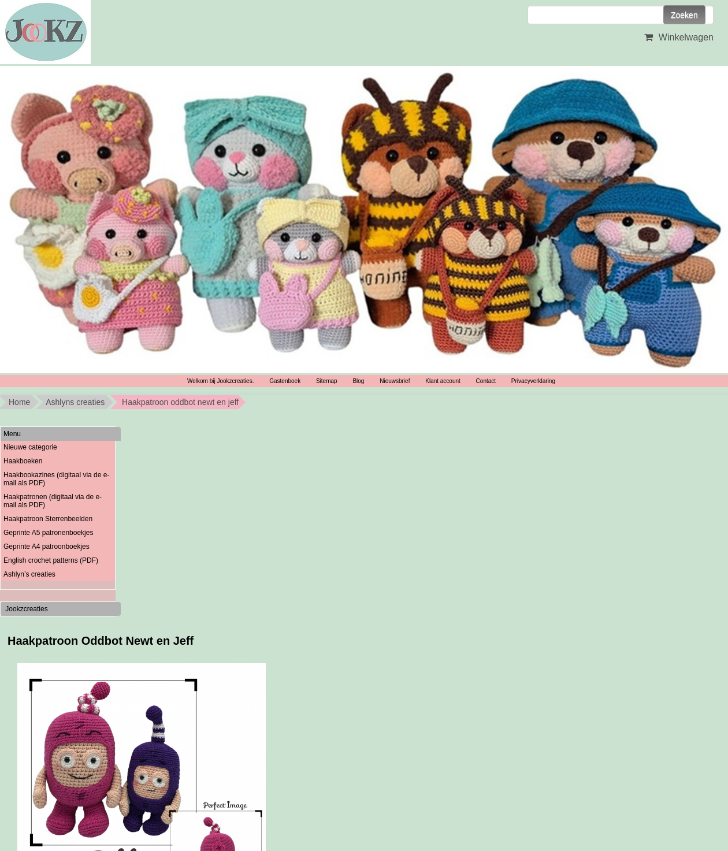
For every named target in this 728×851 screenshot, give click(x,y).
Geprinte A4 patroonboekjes (46, 546)
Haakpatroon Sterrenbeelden (47, 519)
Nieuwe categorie (30, 447)
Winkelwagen (677, 37)
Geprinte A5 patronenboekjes (48, 533)
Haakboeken (22, 461)
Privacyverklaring (533, 381)
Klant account (442, 381)
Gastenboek (284, 381)
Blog (358, 381)
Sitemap (326, 381)
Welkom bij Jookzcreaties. (220, 381)
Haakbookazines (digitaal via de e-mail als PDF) (56, 479)
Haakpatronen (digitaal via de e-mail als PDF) (52, 501)
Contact (486, 381)
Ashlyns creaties (75, 402)
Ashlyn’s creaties (29, 574)
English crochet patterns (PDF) (50, 560)
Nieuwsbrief (395, 381)
